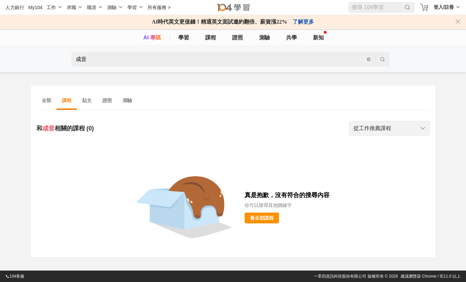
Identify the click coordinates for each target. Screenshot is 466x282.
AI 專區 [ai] (152, 37)
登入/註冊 (444, 7)
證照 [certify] (237, 37)
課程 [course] (210, 37)
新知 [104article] (320, 35)
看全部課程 (262, 218)
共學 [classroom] (291, 37)
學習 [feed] (183, 37)
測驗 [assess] (264, 37)
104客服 (14, 276)
